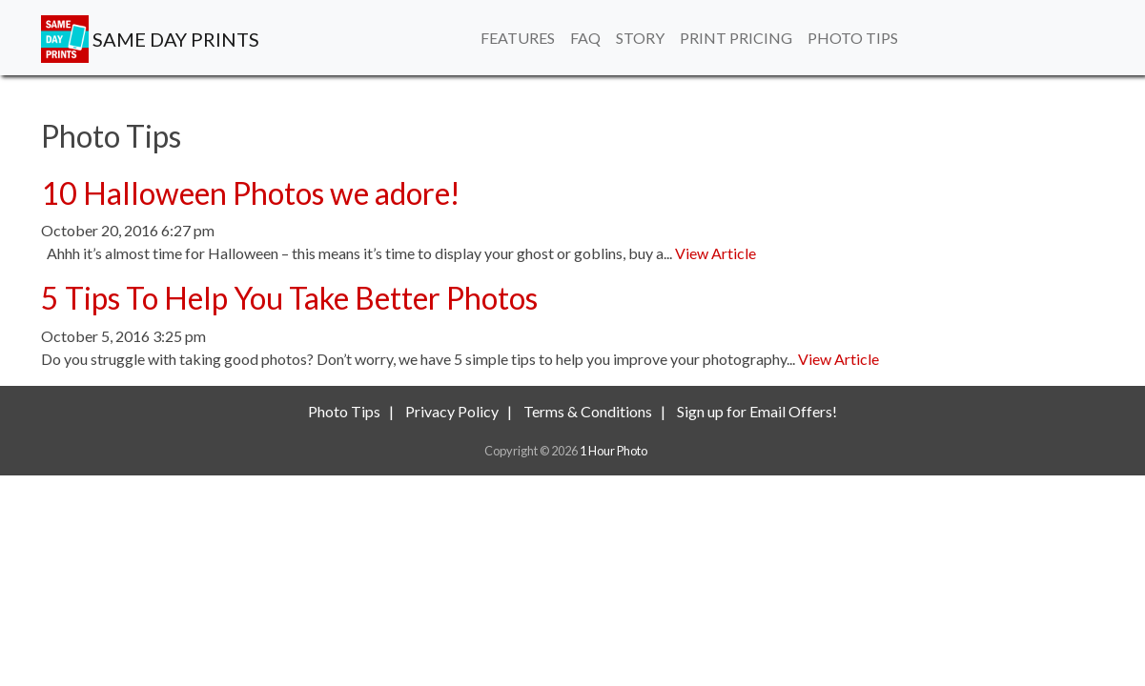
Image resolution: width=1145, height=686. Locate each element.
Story (640, 38)
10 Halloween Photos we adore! (250, 193)
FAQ (585, 38)
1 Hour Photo (613, 450)
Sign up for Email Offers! (757, 411)
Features (517, 38)
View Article (715, 253)
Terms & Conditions (587, 411)
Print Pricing (736, 38)
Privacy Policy (452, 411)
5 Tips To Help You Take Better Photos (289, 297)
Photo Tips (853, 38)
